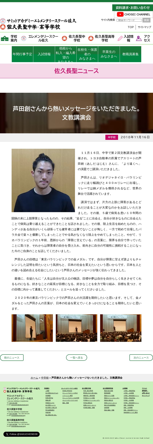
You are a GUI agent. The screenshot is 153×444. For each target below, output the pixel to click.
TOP (131, 27)
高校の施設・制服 (109, 410)
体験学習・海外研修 (89, 395)
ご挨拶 (47, 390)
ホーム (34, 377)
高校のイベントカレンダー (111, 398)
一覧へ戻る (76, 357)
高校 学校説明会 (129, 405)
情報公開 (48, 400)
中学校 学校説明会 (129, 398)
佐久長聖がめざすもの (51, 393)
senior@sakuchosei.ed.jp (18, 426)
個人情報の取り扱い (51, 415)
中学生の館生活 (87, 403)
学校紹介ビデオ (49, 403)
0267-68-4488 (13, 403)
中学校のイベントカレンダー (91, 400)
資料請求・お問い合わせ (133, 7)
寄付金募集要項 (49, 410)
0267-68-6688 (13, 413)
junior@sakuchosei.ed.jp (18, 415)
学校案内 (9, 38)
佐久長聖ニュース (50, 405)
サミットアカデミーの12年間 (70, 398)
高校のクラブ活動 (109, 395)
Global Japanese (67, 390)
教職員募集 (130, 54)
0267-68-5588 (13, 424)
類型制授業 (107, 393)
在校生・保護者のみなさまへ (87, 54)
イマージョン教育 (67, 395)
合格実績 (106, 407)
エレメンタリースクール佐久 (39, 38)
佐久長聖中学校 (73, 38)
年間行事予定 (22, 54)
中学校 (45, 377)
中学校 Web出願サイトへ (131, 403)
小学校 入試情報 (129, 393)
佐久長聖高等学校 (101, 38)
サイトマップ (144, 27)
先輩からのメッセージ (89, 405)
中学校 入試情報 (129, 400)
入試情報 (125, 38)
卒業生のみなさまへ (109, 54)
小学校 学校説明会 (129, 390)
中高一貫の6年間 (88, 390)
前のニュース (11, 357)
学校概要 (48, 395)
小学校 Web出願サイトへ (131, 395)
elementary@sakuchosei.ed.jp (19, 405)
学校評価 (48, 412)
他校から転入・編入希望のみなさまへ (66, 54)
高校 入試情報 (128, 407)
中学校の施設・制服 (89, 407)
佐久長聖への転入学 (51, 407)
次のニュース (141, 357)
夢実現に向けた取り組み (90, 393)
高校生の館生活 (108, 400)
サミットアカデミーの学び (70, 393)
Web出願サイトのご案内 (131, 412)
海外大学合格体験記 (110, 405)
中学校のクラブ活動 (89, 398)
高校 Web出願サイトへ (131, 410)
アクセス (143, 38)
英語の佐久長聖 (108, 390)
